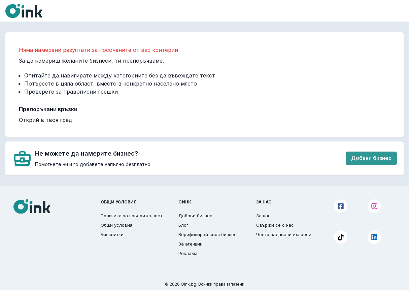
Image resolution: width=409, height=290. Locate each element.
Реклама (188, 253)
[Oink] (23, 11)
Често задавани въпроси (283, 234)
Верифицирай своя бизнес (207, 234)
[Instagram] (374, 206)
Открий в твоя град (45, 120)
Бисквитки (112, 234)
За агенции (190, 244)
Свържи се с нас (275, 225)
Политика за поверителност (131, 215)
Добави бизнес (371, 158)
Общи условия (116, 225)
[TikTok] (340, 237)
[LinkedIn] (374, 237)
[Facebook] (340, 206)
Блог (183, 225)
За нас (263, 215)
